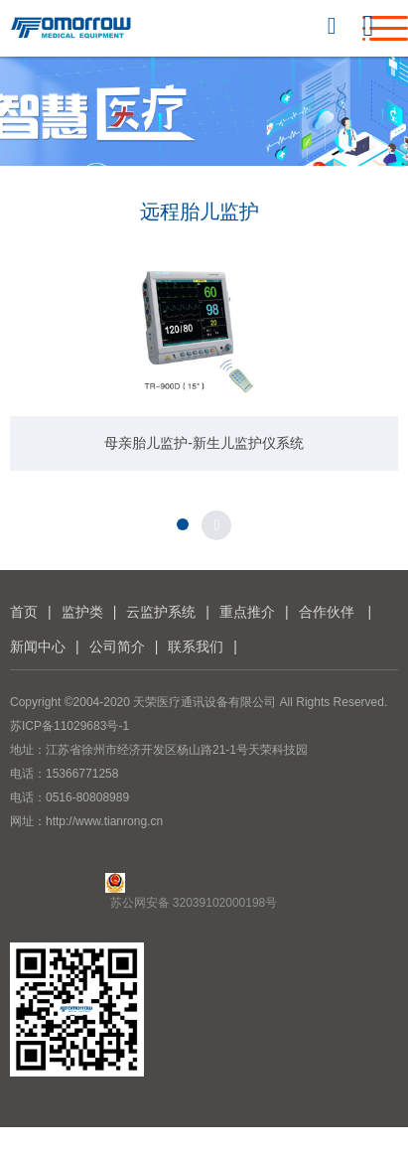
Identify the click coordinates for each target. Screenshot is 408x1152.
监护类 (82, 612)
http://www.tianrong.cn (104, 821)
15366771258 (82, 774)
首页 (24, 612)
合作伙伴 (326, 612)
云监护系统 (161, 612)
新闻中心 (38, 646)
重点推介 (247, 612)
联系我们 (195, 646)
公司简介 (117, 646)
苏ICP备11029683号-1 (69, 726)
